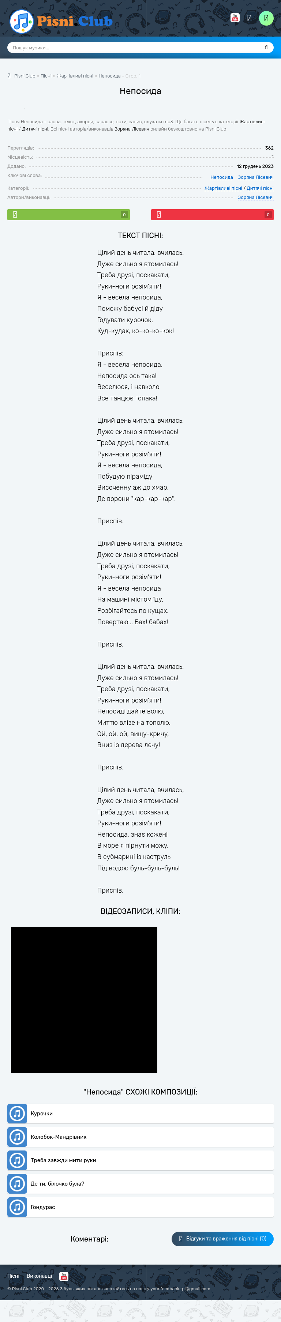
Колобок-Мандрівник (58, 1137)
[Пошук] (266, 47)
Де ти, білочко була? (57, 1183)
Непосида (109, 76)
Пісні (13, 1276)
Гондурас (43, 1207)
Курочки (42, 1113)
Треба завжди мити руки (63, 1160)
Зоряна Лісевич (132, 129)
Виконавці (39, 1276)
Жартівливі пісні (223, 188)
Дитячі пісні (35, 129)
